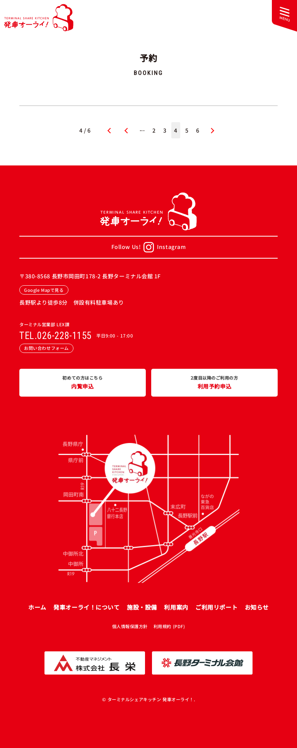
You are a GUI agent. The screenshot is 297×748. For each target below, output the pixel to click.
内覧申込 (82, 382)
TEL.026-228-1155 (55, 336)
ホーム (37, 607)
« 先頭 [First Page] (108, 130)
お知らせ (257, 607)
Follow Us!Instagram (148, 247)
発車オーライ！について (86, 607)
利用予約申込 (214, 382)
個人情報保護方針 (130, 626)
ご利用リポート (216, 607)
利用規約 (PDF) (169, 626)
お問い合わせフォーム (46, 348)
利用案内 (176, 607)
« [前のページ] (126, 130)
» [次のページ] (212, 130)
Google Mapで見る (43, 290)
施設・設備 (142, 607)
